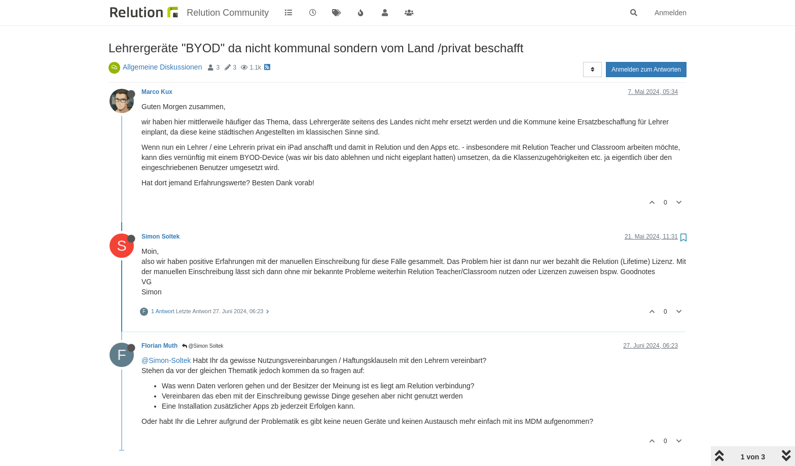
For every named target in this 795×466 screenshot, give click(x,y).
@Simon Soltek (203, 346)
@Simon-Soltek (166, 360)
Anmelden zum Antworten (646, 69)
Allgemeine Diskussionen (162, 67)
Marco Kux (156, 91)
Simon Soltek (160, 236)
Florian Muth (159, 345)
